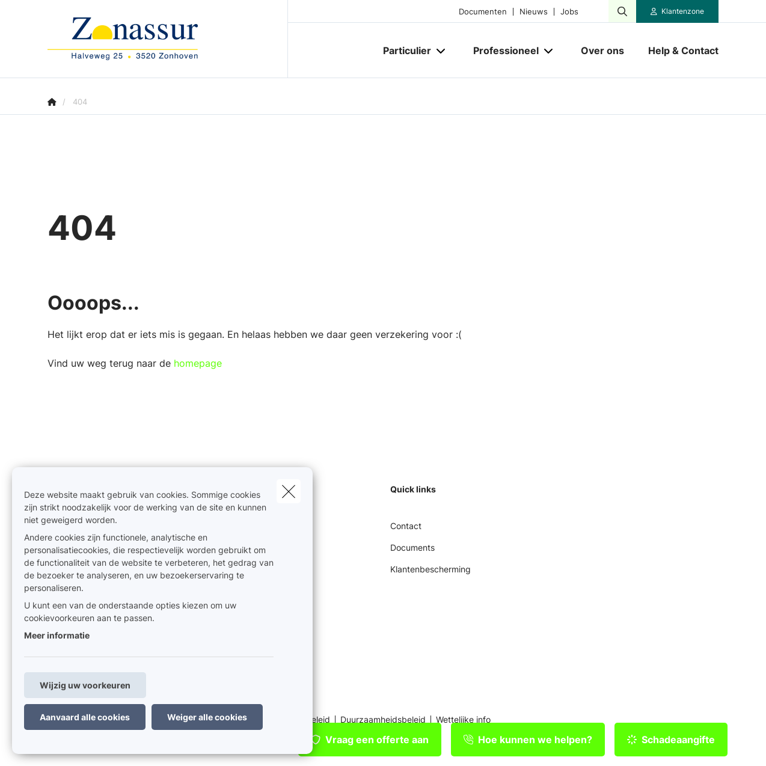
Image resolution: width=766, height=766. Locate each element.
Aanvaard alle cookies (85, 717)
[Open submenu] (441, 50)
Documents (412, 547)
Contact (405, 526)
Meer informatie (57, 635)
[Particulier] (402, 50)
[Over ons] (602, 50)
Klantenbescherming (430, 569)
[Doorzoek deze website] (622, 11)
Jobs (569, 12)
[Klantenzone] (677, 11)
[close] (289, 491)
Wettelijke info (463, 719)
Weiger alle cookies (207, 717)
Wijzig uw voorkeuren (85, 685)
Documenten (483, 12)
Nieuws (533, 12)
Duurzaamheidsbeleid (383, 719)
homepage (198, 363)
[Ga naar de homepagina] (167, 39)
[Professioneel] (501, 50)
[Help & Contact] (677, 50)
